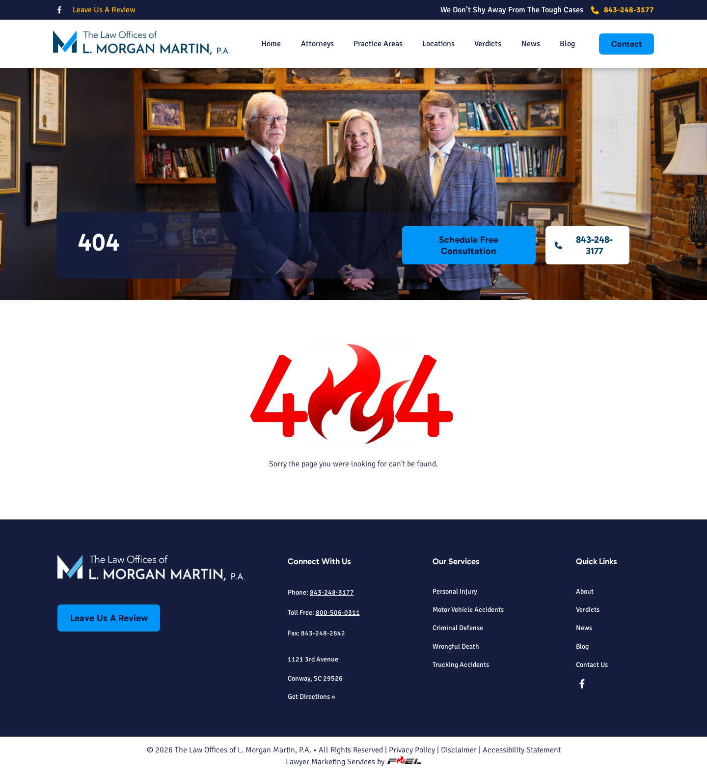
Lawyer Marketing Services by (353, 762)
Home (271, 44)
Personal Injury (455, 591)
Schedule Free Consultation (468, 245)
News (530, 44)
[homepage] (141, 43)
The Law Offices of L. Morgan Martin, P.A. (243, 750)
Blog (567, 44)
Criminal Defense (458, 627)
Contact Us (592, 664)
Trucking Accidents (461, 664)
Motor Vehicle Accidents (468, 609)
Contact (626, 44)
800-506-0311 (338, 612)
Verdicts (487, 44)
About (585, 591)
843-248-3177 (622, 10)
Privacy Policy (412, 750)
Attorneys (317, 44)
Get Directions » (311, 696)
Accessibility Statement (522, 750)
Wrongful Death (456, 646)
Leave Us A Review (104, 10)
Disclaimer (459, 750)
